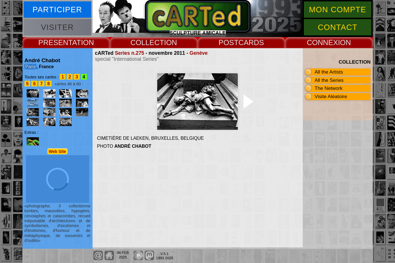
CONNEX (322, 42)
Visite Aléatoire (331, 96)
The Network (329, 88)
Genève (198, 53)
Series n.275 (129, 53)
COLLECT (147, 42)
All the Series (329, 80)
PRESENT (55, 42)
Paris (30, 66)
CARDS (251, 42)
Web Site (57, 151)
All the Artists (329, 72)
